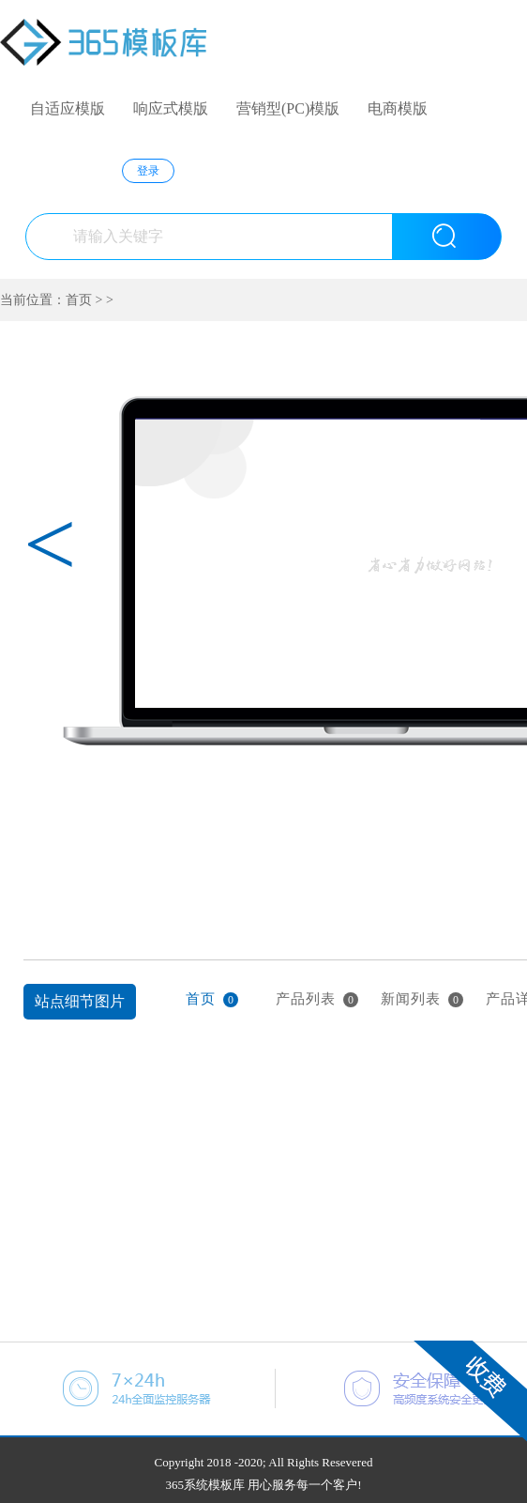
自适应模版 (67, 108)
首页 (79, 300)
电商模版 (398, 108)
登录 (148, 170)
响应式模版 (170, 108)
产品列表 (317, 999)
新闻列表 (422, 999)
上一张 (35, 835)
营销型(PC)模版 (287, 108)
